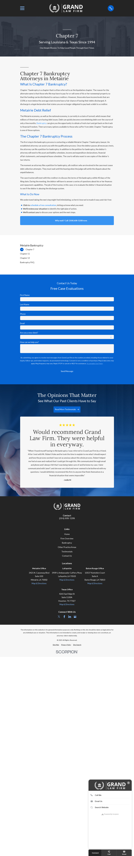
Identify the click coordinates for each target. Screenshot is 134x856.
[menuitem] (67, 249)
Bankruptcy (42, 123)
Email (22, 323)
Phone (23, 314)
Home (67, 534)
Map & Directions (39, 583)
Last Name (24, 304)
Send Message (67, 371)
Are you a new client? (29, 333)
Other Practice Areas (67, 547)
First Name (25, 295)
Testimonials (67, 551)
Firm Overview (67, 538)
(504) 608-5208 (67, 518)
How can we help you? (29, 342)
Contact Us (67, 556)
